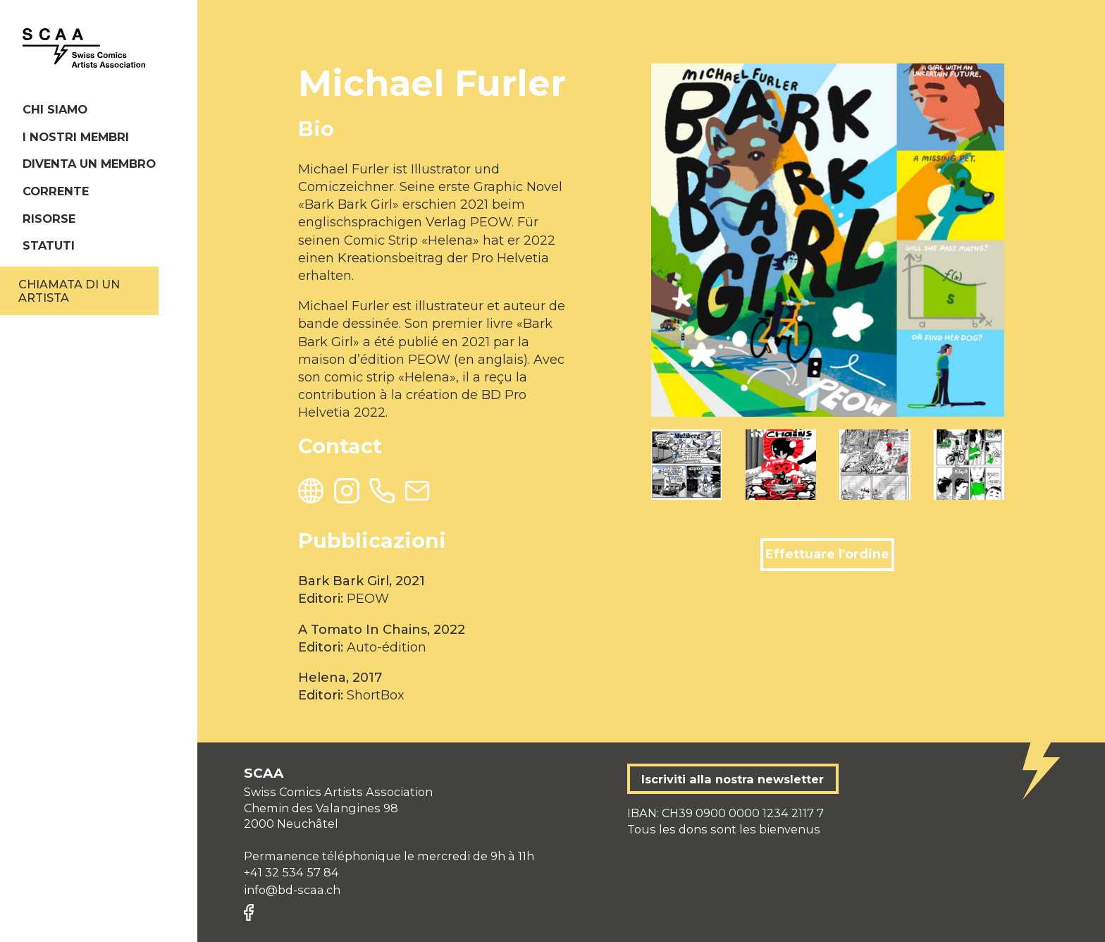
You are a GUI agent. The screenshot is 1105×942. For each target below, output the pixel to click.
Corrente (56, 191)
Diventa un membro (89, 164)
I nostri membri (76, 137)
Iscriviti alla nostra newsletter (732, 779)
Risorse (49, 219)
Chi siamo (55, 109)
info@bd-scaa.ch (292, 890)
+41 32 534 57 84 (291, 872)
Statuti (49, 245)
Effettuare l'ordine (827, 554)
